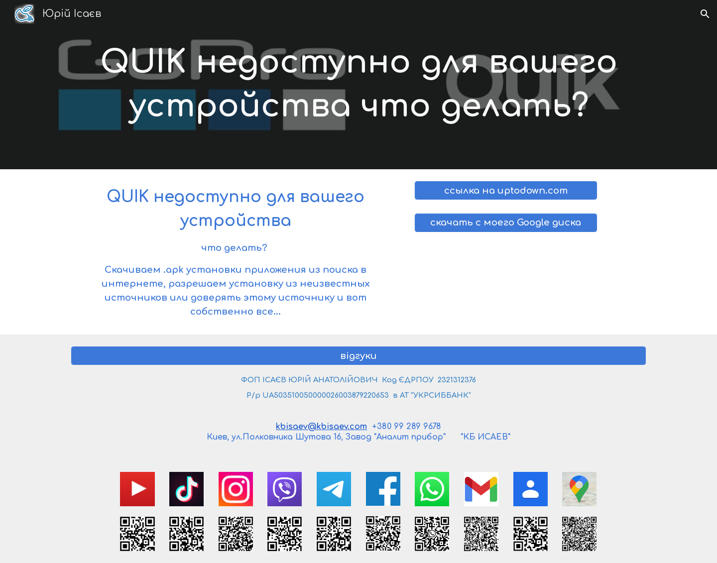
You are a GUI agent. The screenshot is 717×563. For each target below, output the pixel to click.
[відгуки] (358, 355)
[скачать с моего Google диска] (505, 223)
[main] (358, 85)
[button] (705, 14)
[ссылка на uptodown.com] (505, 190)
